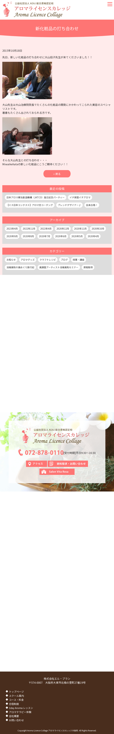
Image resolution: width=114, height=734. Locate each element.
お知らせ (11, 259)
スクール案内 (16, 695)
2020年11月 (80, 228)
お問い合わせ (16, 720)
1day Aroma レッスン (21, 708)
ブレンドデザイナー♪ (69, 205)
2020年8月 (28, 236)
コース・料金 (16, 699)
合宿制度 (14, 704)
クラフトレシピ (48, 259)
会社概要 (14, 716)
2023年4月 (12, 228)
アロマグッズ (28, 259)
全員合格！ (92, 205)
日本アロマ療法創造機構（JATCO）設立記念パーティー (35, 197)
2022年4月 (46, 228)
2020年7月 (44, 236)
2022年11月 (29, 228)
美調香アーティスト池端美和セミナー (58, 267)
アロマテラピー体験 (20, 712)
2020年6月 (60, 236)
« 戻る (57, 174)
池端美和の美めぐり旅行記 (20, 267)
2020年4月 (93, 236)
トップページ (16, 691)
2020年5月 (77, 236)
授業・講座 (78, 259)
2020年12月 (63, 228)
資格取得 (88, 267)
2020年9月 (12, 236)
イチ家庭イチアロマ (80, 197)
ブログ (64, 259)
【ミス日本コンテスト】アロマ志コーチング (29, 205)
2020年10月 (98, 228)
